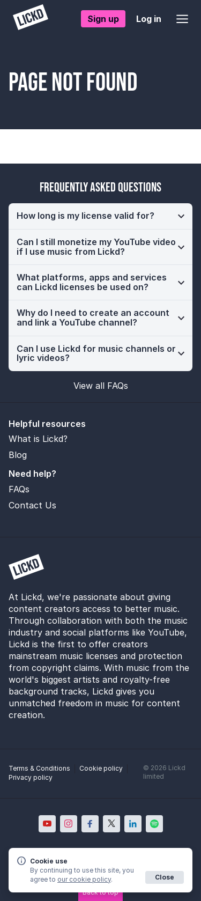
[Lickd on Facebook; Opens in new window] (90, 823)
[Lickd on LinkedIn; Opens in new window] (133, 823)
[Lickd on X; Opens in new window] (111, 823)
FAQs (19, 489)
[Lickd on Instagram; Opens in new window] (68, 823)
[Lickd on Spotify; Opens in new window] (154, 823)
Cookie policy (101, 768)
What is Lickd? (38, 438)
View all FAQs (100, 385)
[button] (100, 216)
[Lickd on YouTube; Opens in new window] (47, 823)
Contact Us (32, 505)
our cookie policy (84, 879)
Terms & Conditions (39, 768)
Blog (18, 454)
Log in (148, 18)
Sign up (103, 18)
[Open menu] (182, 18)
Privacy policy (31, 777)
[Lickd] (31, 18)
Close (164, 877)
